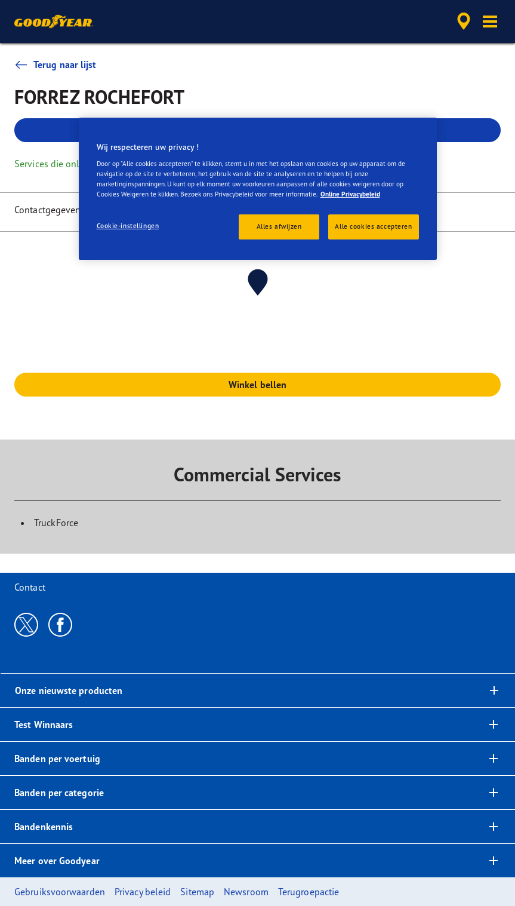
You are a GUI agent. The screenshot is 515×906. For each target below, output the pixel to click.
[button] (490, 21)
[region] (258, 189)
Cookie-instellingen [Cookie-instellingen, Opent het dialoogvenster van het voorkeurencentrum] (128, 226)
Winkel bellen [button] (257, 385)
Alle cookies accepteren (373, 226)
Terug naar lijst (55, 64)
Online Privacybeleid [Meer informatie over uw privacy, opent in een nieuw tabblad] (350, 194)
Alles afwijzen (279, 226)
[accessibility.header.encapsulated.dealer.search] (461, 21)
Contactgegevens (49, 210)
